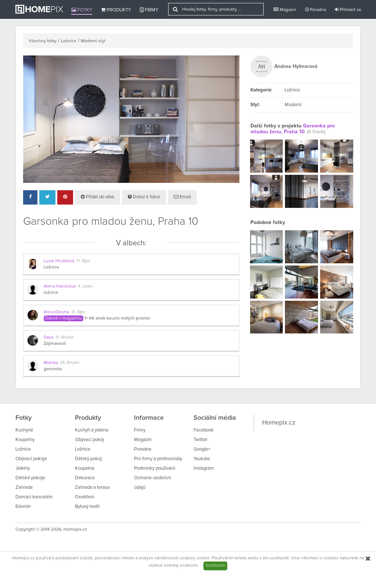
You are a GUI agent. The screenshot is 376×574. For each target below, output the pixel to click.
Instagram (204, 468)
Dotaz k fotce (144, 196)
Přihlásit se (348, 9)
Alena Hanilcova (60, 286)
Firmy (149, 9)
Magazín (285, 9)
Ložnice (68, 41)
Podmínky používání (154, 468)
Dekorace (85, 478)
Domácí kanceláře (34, 497)
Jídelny (22, 468)
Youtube (202, 458)
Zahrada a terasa (92, 487)
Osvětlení (84, 497)
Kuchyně (24, 430)
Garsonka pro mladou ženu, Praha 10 (292, 128)
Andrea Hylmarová (296, 66)
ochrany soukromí (181, 565)
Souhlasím (215, 565)
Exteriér (23, 506)
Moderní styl (93, 41)
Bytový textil (87, 506)
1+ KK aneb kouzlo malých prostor (117, 318)
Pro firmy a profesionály (158, 458)
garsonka (53, 369)
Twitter (200, 439)
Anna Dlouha (56, 312)
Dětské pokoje (30, 478)
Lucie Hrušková (59, 261)
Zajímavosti (55, 344)
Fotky (81, 9)
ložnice (51, 292)
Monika (51, 363)
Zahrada (24, 487)
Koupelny (25, 439)
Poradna (315, 9)
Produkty (116, 9)
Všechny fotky (43, 41)
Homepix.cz (278, 422)
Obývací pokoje (31, 458)
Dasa (48, 337)
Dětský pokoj (88, 458)
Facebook (204, 430)
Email (182, 196)
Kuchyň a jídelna (91, 430)
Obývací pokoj (89, 439)
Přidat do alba (97, 196)
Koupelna (84, 468)
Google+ (202, 449)
